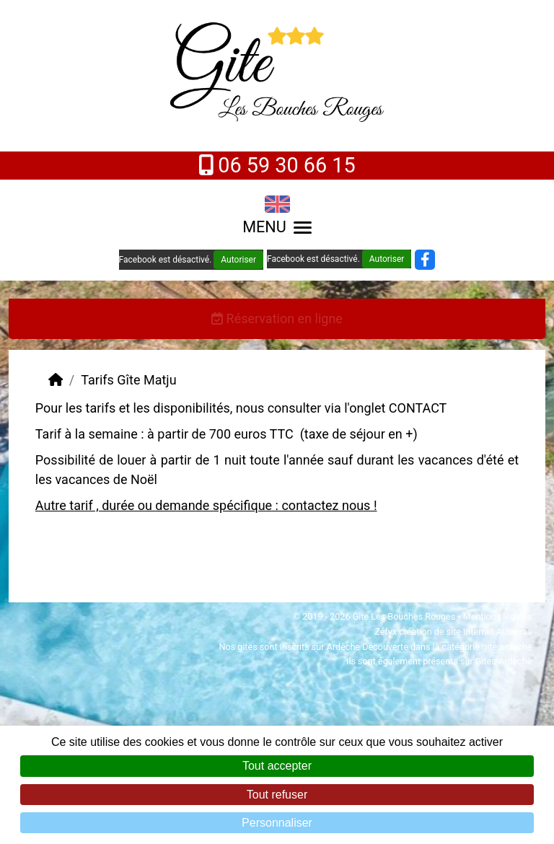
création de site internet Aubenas (465, 631)
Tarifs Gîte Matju (128, 379)
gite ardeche (507, 646)
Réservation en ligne (277, 318)
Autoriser (238, 260)
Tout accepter (277, 766)
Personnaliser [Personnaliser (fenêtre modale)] (277, 823)
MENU (277, 227)
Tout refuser (277, 794)
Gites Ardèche (503, 661)
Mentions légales (497, 616)
